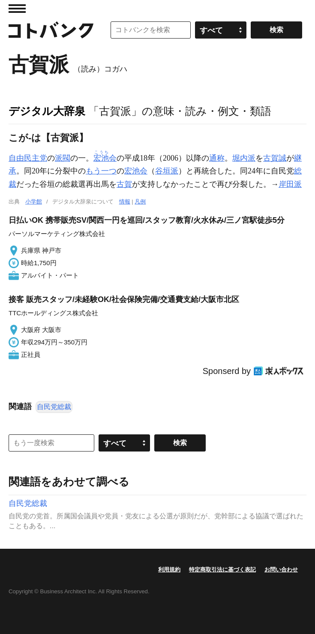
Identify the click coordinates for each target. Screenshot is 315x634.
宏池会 (135, 171)
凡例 (140, 201)
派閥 (62, 158)
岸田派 (290, 184)
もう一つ (101, 171)
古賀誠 (274, 158)
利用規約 (169, 569)
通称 (217, 158)
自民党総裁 (54, 406)
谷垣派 (166, 171)
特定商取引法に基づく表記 (222, 569)
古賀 (124, 184)
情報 (124, 201)
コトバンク (51, 30)
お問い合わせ (281, 569)
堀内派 (243, 158)
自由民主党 (28, 158)
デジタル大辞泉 (47, 111)
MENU (17, 8)
